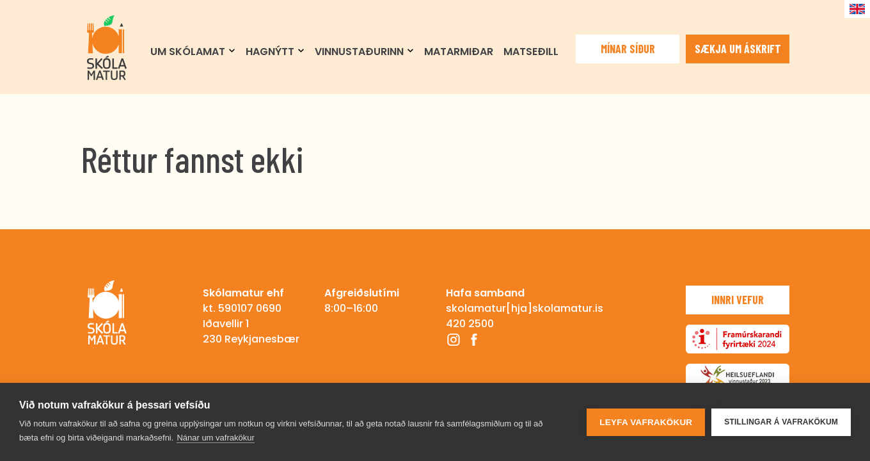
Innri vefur (737, 300)
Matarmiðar (458, 51)
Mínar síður (628, 49)
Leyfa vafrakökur (645, 422)
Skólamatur (107, 47)
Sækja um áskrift (738, 49)
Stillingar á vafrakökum (781, 421)
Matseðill (530, 51)
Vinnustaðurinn (359, 51)
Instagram (453, 339)
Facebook (474, 339)
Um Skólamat (187, 51)
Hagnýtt (270, 51)
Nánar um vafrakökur (215, 437)
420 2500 (470, 323)
